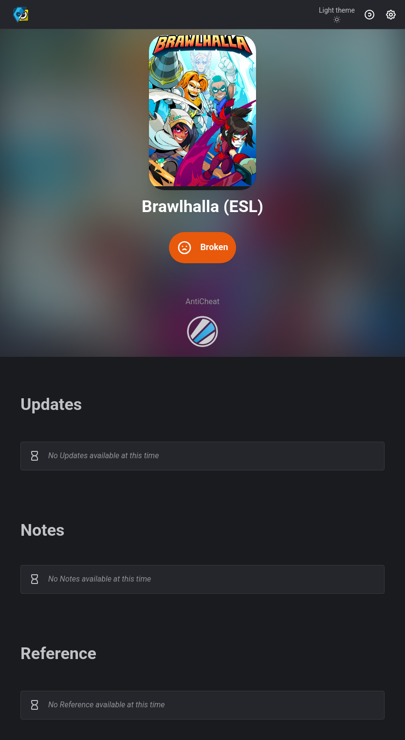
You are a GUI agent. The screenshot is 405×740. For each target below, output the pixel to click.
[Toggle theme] (337, 14)
